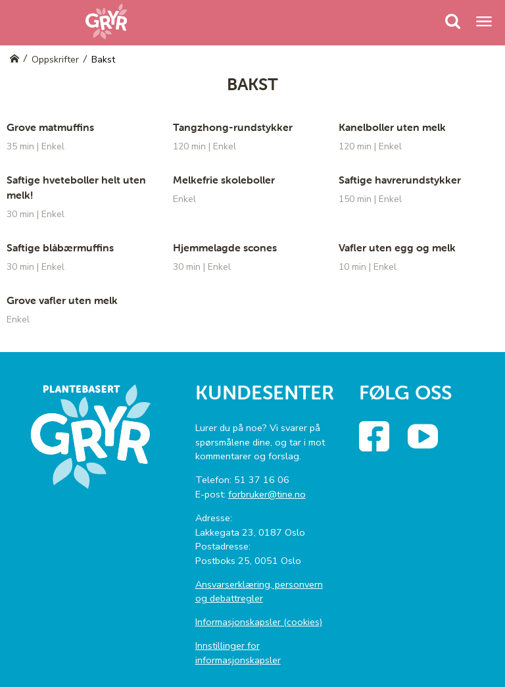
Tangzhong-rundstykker (233, 127)
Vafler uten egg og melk (397, 247)
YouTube (434, 431)
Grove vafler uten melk (62, 300)
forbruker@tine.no (267, 494)
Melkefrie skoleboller (224, 179)
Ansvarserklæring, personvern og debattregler (259, 591)
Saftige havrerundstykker (400, 179)
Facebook (386, 431)
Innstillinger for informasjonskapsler (238, 653)
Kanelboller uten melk (392, 127)
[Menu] (453, 21)
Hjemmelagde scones (225, 247)
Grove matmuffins (50, 127)
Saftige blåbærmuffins (60, 247)
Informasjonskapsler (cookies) (258, 621)
